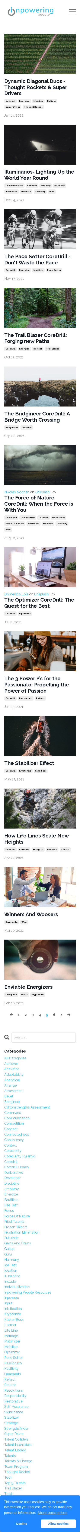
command (11, 517)
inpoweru (11, 1298)
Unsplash (42, 492)
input (8, 1303)
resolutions (13, 1390)
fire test (11, 1205)
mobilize (38, 101)
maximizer (33, 523)
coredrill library (16, 1167)
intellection (13, 1309)
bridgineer (12, 427)
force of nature (15, 523)
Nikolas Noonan (40, 469)
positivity (40, 191)
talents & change (18, 1461)
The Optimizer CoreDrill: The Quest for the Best (39, 603)
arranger (11, 1085)
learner (10, 1325)
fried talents (14, 1222)
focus (24, 994)
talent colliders (16, 1439)
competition (28, 517)
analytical (12, 1080)
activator (11, 1069)
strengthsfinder (16, 1428)
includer (10, 1282)
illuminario (11, 191)
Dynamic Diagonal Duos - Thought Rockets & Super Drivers (35, 87)
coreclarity (12, 1151)
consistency (14, 1140)
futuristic (11, 1238)
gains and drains (17, 1243)
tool (7, 1477)
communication (14, 185)
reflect (51, 101)
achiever (11, 1064)
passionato (25, 698)
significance (13, 1412)
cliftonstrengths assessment (27, 1107)
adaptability (13, 1075)
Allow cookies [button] (58, 1523)
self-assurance (16, 1407)
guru (8, 1254)
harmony (59, 185)
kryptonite (25, 771)
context (10, 1145)
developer (58, 517)
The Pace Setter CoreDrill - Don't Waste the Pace (37, 260)
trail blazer (52, 349)
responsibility (15, 1396)
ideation (10, 1270)
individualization (17, 1287)
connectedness (16, 1135)
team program (16, 1467)
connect (10, 101)
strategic (11, 1423)
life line (52, 849)
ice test (10, 1265)
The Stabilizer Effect (29, 763)
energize (24, 101)
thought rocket (33, 107)
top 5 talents (15, 1483)
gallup (9, 1249)
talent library (15, 1450)
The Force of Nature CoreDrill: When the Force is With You (38, 504)
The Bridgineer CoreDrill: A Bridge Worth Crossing (37, 417)
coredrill (10, 270)
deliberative (13, 1173)
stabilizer (40, 771)
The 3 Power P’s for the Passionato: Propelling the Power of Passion (36, 685)
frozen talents (16, 1227)
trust (8, 1494)
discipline (11, 994)
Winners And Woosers (31, 914)
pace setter (54, 270)
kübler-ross (14, 1320)
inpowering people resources (27, 1292)
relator (10, 1385)
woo (51, 191)
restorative (13, 1401)
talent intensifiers (18, 1445)
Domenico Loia (40, 571)
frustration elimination (21, 1232)
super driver (13, 107)
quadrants (12, 1374)
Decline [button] (21, 1523)
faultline (10, 1200)
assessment (14, 1091)
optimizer (25, 613)
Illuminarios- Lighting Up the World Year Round (39, 175)
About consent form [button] (52, 1513)
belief (8, 1096)
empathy (46, 185)
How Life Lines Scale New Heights (36, 839)
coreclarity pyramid (19, 1156)
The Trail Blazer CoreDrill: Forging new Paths (35, 338)
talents (10, 1456)
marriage (11, 1336)
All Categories (15, 1058)
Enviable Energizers (28, 987)
